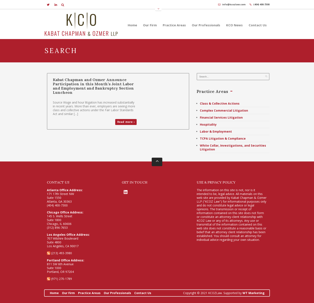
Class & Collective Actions (220, 103)
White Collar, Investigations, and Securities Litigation (233, 147)
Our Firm (150, 25)
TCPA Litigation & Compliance (223, 138)
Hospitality (208, 124)
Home (132, 25)
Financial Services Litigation (221, 117)
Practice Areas (174, 25)
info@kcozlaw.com (233, 4)
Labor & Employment (216, 131)
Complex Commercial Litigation (224, 110)
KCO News (234, 25)
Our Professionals (206, 25)
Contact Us (258, 25)
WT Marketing (254, 293)
